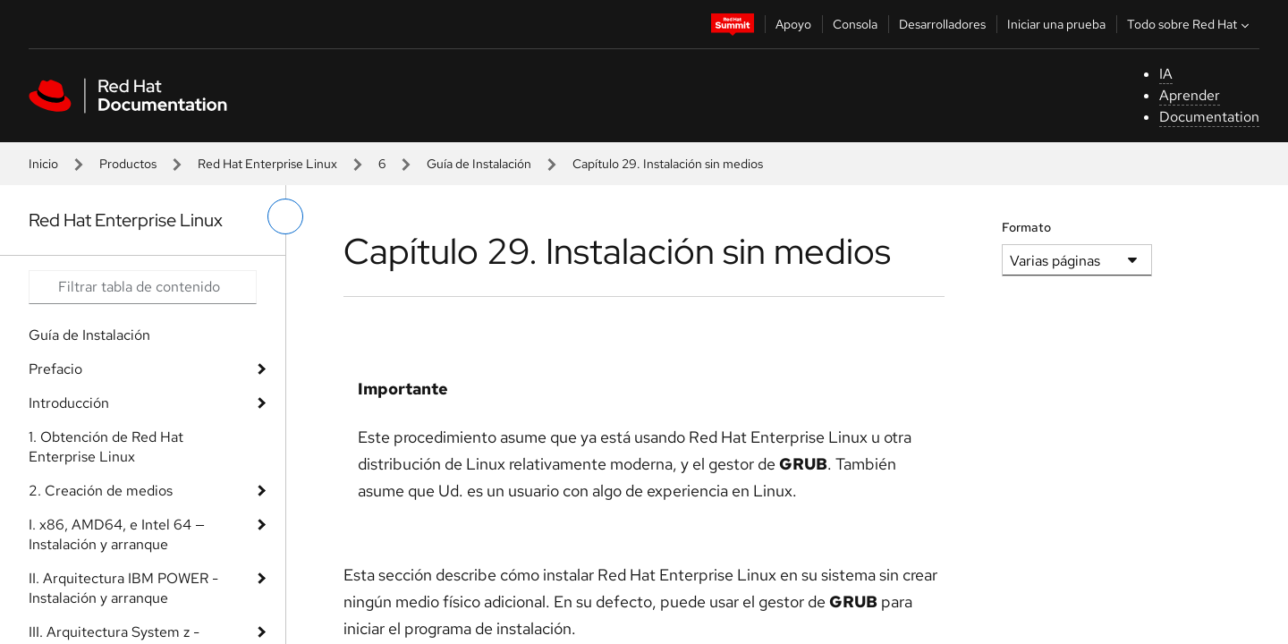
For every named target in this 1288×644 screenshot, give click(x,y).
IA (1166, 73)
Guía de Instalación (479, 164)
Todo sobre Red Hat (1190, 24)
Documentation (1209, 116)
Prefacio (55, 369)
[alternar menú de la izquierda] (285, 216)
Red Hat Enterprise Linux (267, 164)
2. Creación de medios (101, 490)
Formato (1026, 227)
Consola (855, 24)
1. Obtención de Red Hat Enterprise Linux (106, 447)
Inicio (43, 164)
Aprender (1189, 95)
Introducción (69, 403)
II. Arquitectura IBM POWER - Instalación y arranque (123, 588)
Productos (128, 164)
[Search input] (143, 287)
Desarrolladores (942, 24)
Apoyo (793, 24)
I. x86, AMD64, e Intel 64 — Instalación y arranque (117, 534)
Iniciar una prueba (1056, 24)
